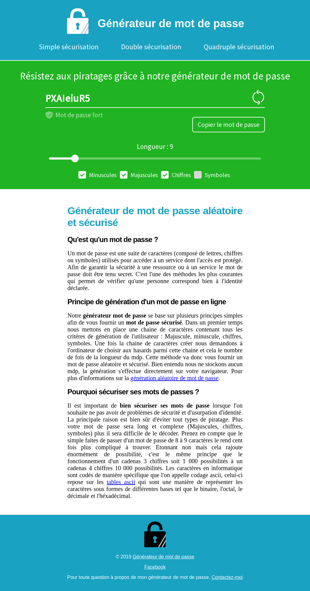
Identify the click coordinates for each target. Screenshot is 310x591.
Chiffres (176, 175)
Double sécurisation (151, 46)
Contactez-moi (227, 577)
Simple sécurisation (69, 46)
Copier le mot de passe (228, 125)
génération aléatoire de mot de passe (174, 378)
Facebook (155, 567)
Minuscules (97, 175)
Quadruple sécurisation (239, 46)
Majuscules (139, 175)
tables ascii (121, 482)
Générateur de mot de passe (163, 556)
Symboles (212, 175)
